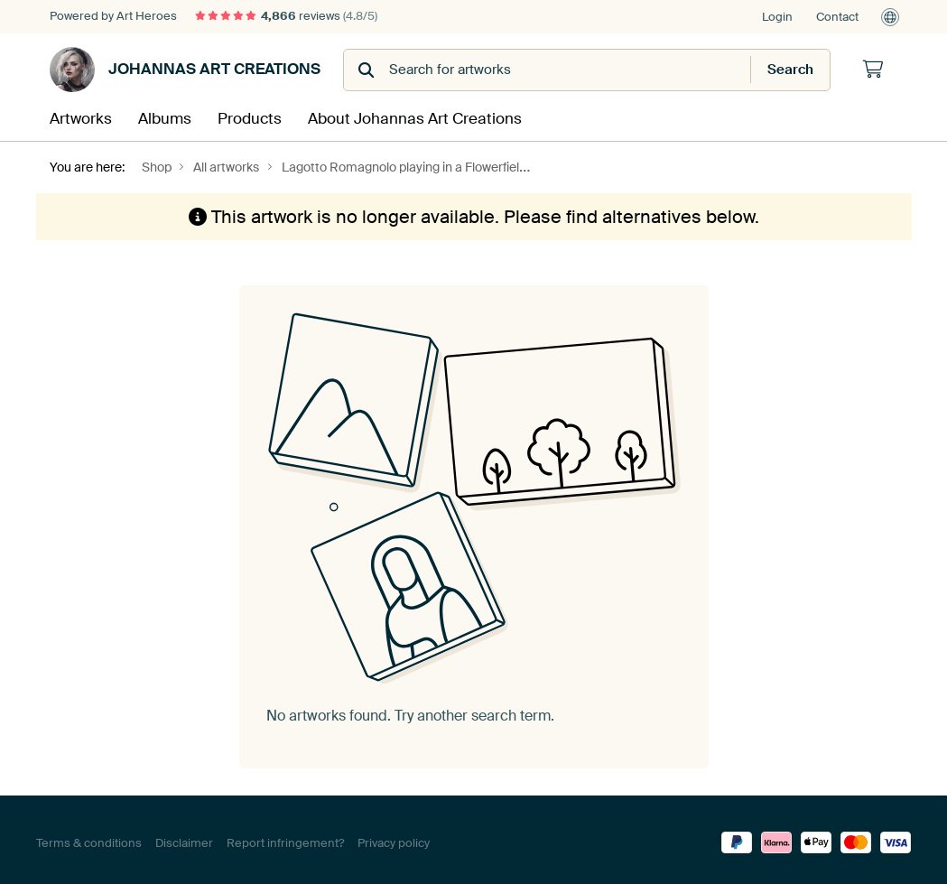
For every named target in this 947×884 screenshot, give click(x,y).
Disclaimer (184, 836)
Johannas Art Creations (185, 69)
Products (225, 115)
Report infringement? (285, 836)
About (363, 115)
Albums (150, 115)
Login (777, 16)
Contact (837, 16)
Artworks (74, 115)
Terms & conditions (89, 836)
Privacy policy (393, 836)
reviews (286, 15)
